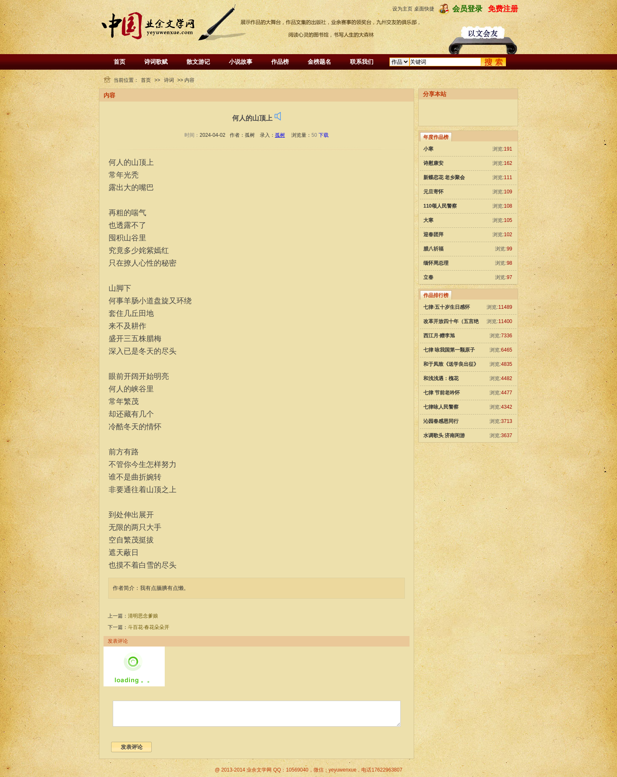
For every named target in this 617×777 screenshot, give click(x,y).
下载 (324, 135)
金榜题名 (319, 61)
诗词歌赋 (156, 61)
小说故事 (240, 61)
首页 (119, 61)
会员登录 (467, 9)
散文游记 (198, 61)
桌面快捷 (424, 9)
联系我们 (361, 61)
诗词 (169, 80)
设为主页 (402, 9)
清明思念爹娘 (143, 616)
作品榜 (280, 61)
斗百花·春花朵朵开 (148, 627)
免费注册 (503, 9)
